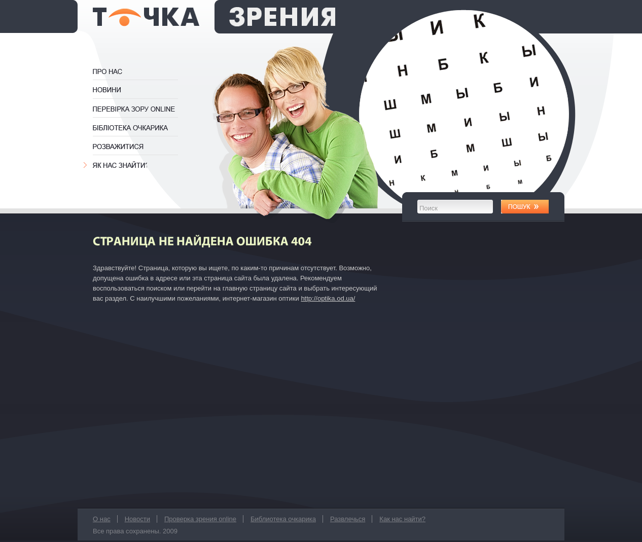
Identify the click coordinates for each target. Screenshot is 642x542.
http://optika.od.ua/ (328, 298)
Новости (108, 90)
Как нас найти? (120, 165)
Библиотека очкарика (140, 127)
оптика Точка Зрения (214, 16)
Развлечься (120, 146)
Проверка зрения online (140, 109)
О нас (118, 71)
